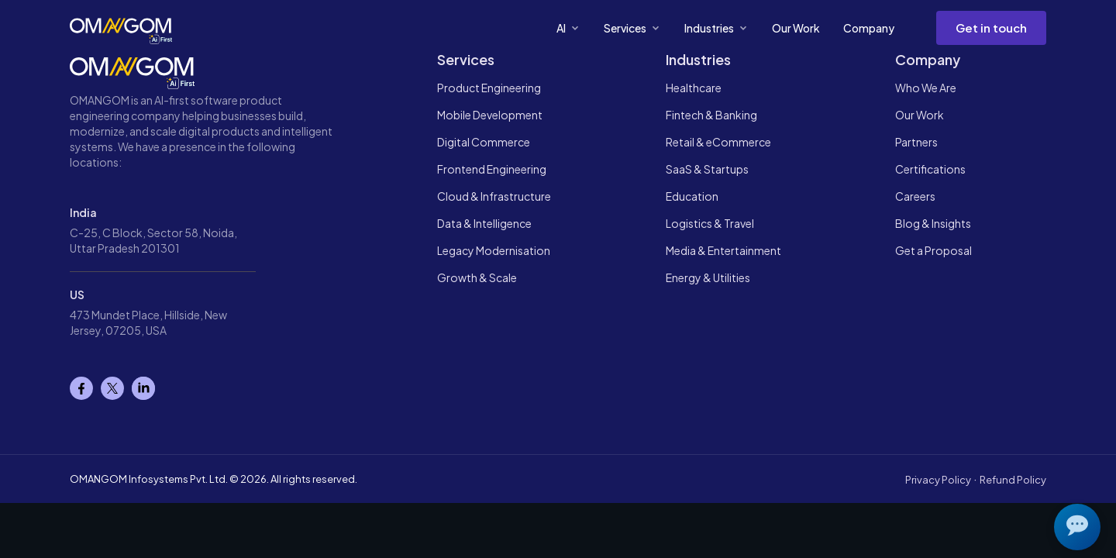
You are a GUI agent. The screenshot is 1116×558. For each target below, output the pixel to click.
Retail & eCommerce (718, 142)
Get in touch (991, 27)
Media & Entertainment (723, 250)
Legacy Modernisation (493, 250)
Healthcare (694, 88)
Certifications (930, 169)
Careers (915, 196)
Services (632, 28)
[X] (112, 388)
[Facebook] (81, 388)
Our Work (796, 28)
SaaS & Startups (707, 169)
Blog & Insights (933, 223)
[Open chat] (1077, 527)
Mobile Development (489, 115)
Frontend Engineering (491, 169)
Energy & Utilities (708, 277)
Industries (716, 28)
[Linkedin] (143, 388)
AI (568, 28)
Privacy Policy (938, 480)
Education (692, 196)
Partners (916, 142)
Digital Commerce (483, 142)
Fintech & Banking (711, 115)
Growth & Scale (477, 277)
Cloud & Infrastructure (494, 196)
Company (868, 28)
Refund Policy (1013, 480)
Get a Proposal (933, 250)
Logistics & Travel (710, 223)
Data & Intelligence (484, 223)
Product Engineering (489, 88)
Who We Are (925, 88)
